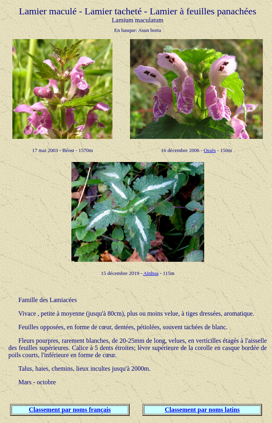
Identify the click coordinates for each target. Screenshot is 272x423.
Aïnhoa (150, 273)
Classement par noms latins (202, 409)
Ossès (210, 150)
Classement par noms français (69, 409)
